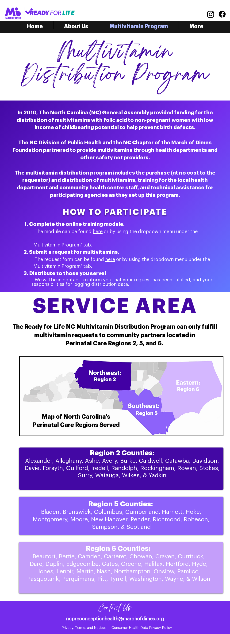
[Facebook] (70, 13)
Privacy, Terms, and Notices (84, 628)
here (98, 231)
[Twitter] (77, 13)
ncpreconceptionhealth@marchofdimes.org (115, 619)
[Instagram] (210, 14)
